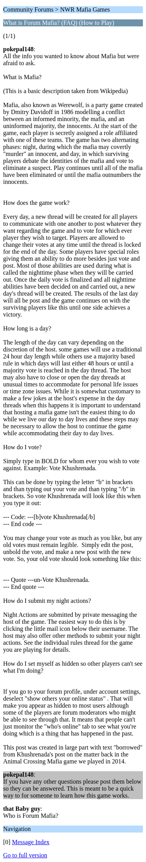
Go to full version (25, 855)
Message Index (30, 842)
